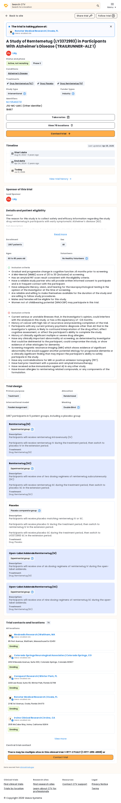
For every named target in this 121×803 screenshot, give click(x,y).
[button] (17, 73)
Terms (95, 788)
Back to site (14, 15)
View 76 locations (60, 125)
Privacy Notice (100, 784)
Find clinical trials (13, 784)
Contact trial (61, 133)
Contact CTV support (74, 784)
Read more (60, 234)
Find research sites (44, 784)
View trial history (60, 178)
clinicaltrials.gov (27, 767)
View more (61, 738)
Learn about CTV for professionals (44, 790)
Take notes (61, 117)
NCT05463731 (14, 102)
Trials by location (14, 788)
